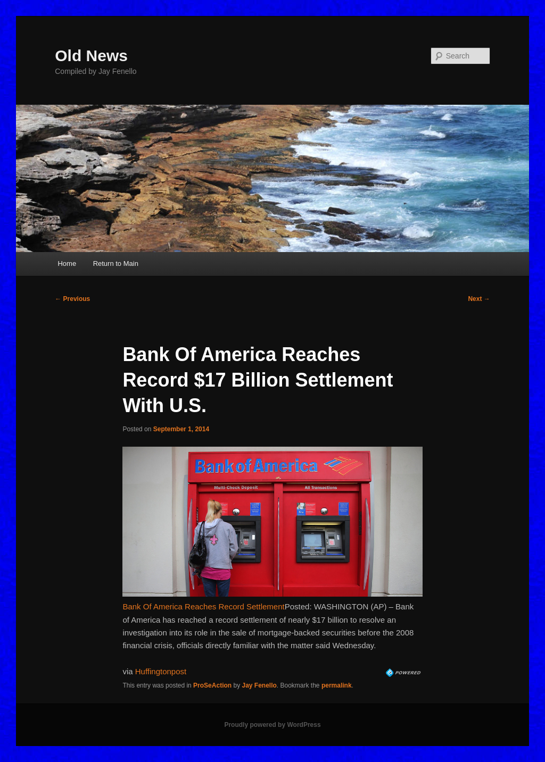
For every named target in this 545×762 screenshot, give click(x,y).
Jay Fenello (259, 685)
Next (479, 299)
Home (66, 263)
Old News (91, 55)
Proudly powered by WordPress (272, 724)
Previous (72, 299)
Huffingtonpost (160, 671)
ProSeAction (212, 685)
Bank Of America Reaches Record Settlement (203, 606)
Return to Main (115, 263)
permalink (336, 685)
